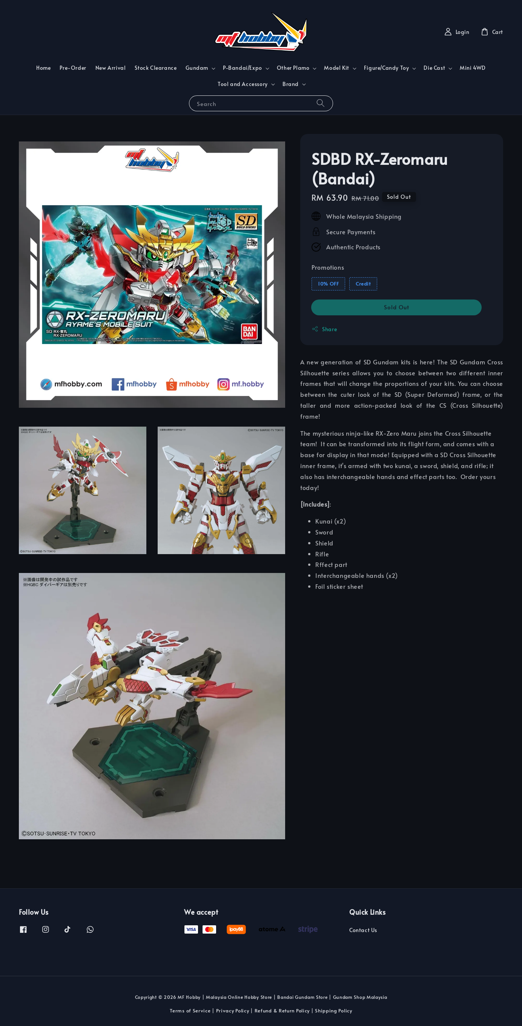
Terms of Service (190, 1010)
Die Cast (434, 68)
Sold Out (396, 307)
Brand (290, 84)
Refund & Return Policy (282, 1010)
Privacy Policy (232, 1010)
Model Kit (336, 68)
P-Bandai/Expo (242, 68)
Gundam (197, 68)
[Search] (321, 103)
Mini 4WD (473, 67)
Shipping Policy (333, 1010)
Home (43, 67)
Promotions (328, 267)
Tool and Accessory (243, 84)
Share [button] (324, 329)
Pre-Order (73, 67)
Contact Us (363, 930)
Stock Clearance (156, 67)
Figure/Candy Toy (386, 68)
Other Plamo (293, 68)
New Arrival (110, 67)
